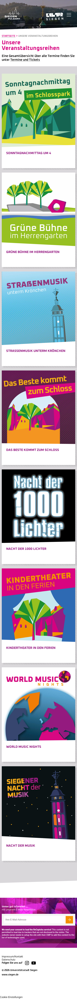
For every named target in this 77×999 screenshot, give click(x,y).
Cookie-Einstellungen (11, 997)
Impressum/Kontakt (12, 956)
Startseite (8, 36)
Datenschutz (8, 960)
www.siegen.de (10, 974)
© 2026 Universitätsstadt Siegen (19, 970)
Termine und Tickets (25, 59)
